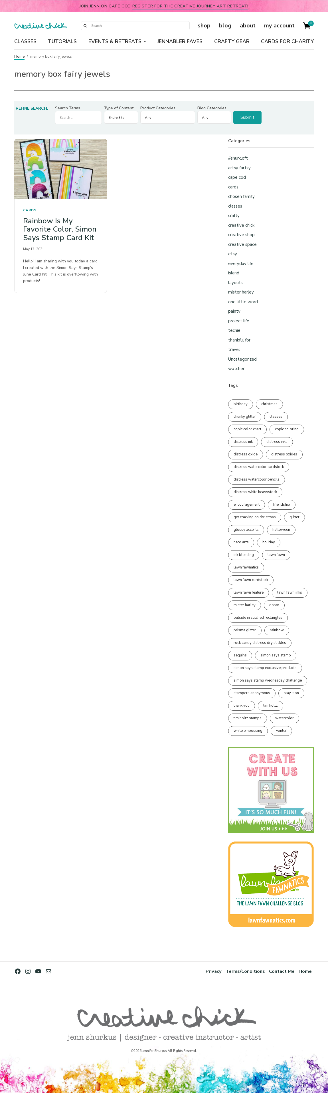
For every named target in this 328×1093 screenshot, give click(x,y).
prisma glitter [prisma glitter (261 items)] (245, 630)
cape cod (237, 177)
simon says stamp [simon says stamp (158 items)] (275, 655)
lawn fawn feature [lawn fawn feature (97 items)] (249, 592)
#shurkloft (238, 158)
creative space (242, 244)
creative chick (241, 225)
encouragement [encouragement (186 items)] (247, 504)
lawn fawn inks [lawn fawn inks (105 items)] (289, 592)
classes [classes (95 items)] (276, 416)
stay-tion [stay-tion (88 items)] (291, 693)
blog (225, 25)
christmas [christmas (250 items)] (269, 404)
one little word (243, 302)
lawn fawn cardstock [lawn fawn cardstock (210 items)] (251, 579)
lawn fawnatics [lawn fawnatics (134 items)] (246, 567)
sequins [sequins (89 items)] (240, 655)
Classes (25, 41)
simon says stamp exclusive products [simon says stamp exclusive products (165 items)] (265, 667)
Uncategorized (242, 359)
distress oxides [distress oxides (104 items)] (284, 454)
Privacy (213, 971)
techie (234, 330)
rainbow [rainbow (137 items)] (277, 630)
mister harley (241, 292)
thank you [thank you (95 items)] (242, 705)
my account (279, 25)
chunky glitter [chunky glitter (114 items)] (245, 416)
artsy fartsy (239, 168)
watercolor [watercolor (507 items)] (284, 718)
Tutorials (62, 41)
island (233, 273)
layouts (235, 283)
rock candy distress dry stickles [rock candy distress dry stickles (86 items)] (260, 642)
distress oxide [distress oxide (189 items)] (246, 454)
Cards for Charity (287, 41)
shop (204, 25)
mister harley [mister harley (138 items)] (245, 605)
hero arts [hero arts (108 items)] (241, 542)
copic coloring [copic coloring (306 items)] (287, 429)
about (248, 25)
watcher (236, 368)
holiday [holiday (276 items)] (268, 542)
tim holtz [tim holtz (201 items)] (270, 705)
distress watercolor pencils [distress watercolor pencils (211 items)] (257, 479)
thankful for (239, 340)
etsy (232, 254)
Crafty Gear (232, 41)
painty (234, 311)
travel (234, 349)
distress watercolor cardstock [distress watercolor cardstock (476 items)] (259, 466)
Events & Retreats (114, 41)
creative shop (241, 235)
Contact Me (282, 971)
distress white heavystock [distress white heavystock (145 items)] (255, 492)
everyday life (241, 263)
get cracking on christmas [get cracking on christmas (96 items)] (255, 517)
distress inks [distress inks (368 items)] (276, 441)
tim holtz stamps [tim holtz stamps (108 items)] (248, 718)
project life (238, 321)
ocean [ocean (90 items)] (274, 605)
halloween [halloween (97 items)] (281, 529)
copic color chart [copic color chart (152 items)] (247, 429)
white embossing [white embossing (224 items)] (248, 730)
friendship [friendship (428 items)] (281, 504)
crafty (234, 215)
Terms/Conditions (245, 971)
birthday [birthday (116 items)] (241, 404)
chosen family (241, 196)
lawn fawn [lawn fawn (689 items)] (276, 554)
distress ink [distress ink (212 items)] (243, 441)
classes (235, 206)
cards (30, 210)
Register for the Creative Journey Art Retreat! (190, 6)
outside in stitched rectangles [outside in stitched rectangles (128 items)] (258, 617)
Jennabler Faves (180, 41)
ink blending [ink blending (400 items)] (244, 554)
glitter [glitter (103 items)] (294, 517)
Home (19, 56)
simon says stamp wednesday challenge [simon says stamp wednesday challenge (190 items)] (268, 680)
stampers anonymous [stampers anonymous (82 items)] (252, 693)
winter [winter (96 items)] (281, 730)
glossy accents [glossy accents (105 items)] (246, 529)
